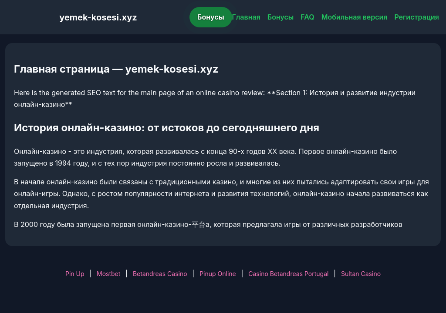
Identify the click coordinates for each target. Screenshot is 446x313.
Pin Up (74, 273)
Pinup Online (217, 273)
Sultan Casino (361, 273)
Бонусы (210, 17)
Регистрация (416, 17)
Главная (246, 17)
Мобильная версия (354, 17)
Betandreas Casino (160, 273)
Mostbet (108, 273)
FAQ (307, 17)
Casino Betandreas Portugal (288, 273)
